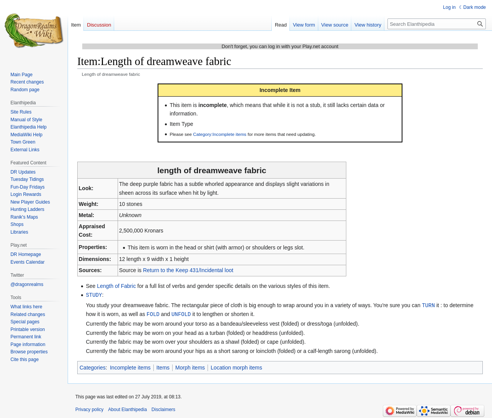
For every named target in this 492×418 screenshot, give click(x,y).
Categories (93, 366)
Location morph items (236, 366)
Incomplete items (130, 366)
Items (163, 366)
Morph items (190, 366)
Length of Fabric (116, 286)
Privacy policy (89, 408)
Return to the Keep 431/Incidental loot (188, 270)
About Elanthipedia (127, 408)
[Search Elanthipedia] (436, 23)
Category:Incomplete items (219, 134)
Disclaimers (163, 408)
